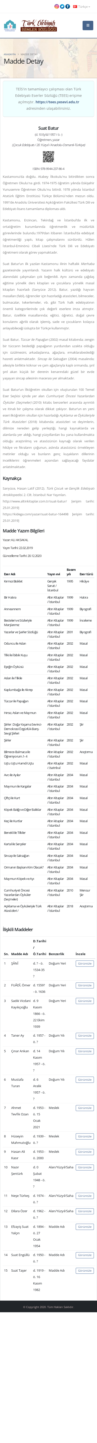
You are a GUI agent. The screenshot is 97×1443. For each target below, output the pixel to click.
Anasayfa (10, 54)
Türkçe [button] (81, 6)
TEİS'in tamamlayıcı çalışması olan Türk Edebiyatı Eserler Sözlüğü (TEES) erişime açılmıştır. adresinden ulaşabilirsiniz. (48, 99)
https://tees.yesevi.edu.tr (57, 102)
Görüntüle (85, 963)
